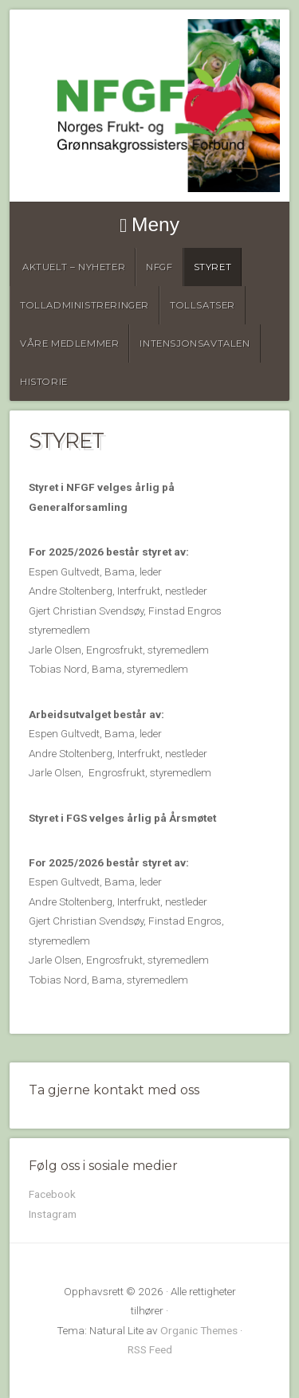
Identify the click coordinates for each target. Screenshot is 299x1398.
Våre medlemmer (69, 343)
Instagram (53, 1214)
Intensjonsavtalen (195, 343)
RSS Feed (150, 1349)
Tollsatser (202, 305)
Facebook (52, 1194)
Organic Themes (199, 1330)
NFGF (159, 267)
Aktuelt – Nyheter (73, 267)
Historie (44, 381)
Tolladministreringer (84, 305)
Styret (213, 267)
